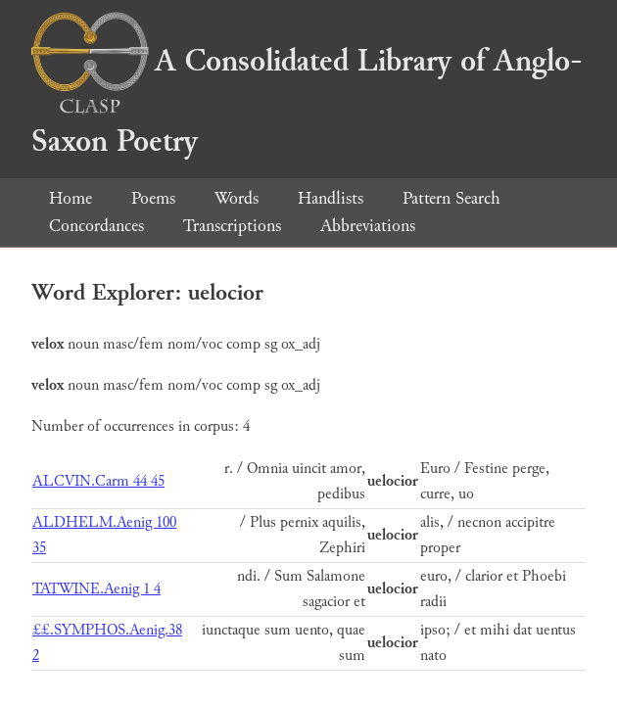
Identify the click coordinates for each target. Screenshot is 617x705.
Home (70, 198)
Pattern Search (451, 198)
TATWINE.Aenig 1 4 (96, 589)
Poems (153, 198)
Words (236, 198)
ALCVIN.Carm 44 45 (98, 481)
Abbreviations (367, 225)
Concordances (96, 225)
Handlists (330, 198)
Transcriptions (232, 225)
